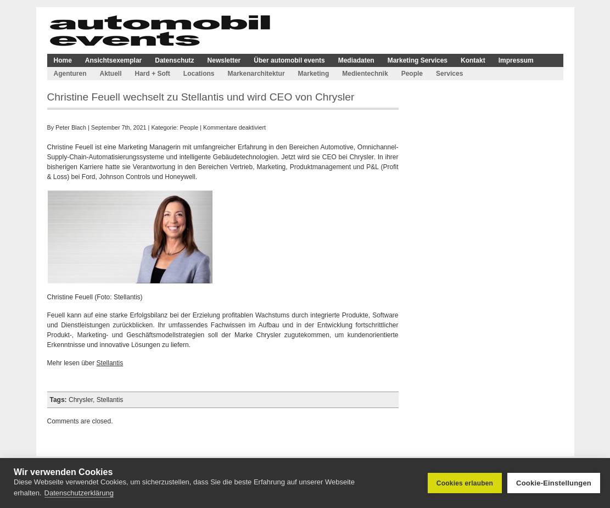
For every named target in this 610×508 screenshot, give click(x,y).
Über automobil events (289, 60)
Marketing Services (417, 60)
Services (449, 73)
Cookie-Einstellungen (553, 483)
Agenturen (70, 73)
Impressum (516, 60)
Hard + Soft (152, 73)
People (412, 73)
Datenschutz (174, 60)
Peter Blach (70, 127)
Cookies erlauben (464, 483)
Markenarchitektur (256, 73)
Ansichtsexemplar (113, 60)
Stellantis (110, 363)
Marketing (313, 73)
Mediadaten (356, 60)
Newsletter (224, 60)
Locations (199, 73)
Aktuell (111, 73)
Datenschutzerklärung (79, 493)
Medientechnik (365, 73)
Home (63, 60)
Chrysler (81, 400)
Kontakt (473, 60)
